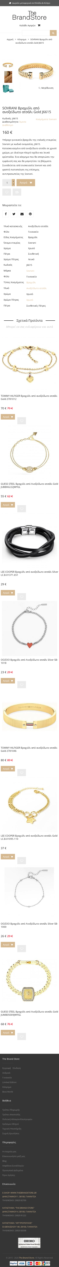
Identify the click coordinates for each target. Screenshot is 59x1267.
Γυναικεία (7, 1077)
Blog (4, 1161)
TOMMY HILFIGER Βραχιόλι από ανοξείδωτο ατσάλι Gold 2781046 (29, 749)
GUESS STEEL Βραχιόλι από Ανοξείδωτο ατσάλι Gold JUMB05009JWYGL (29, 1013)
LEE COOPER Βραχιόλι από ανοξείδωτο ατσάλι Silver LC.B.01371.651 (29, 573)
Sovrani (30, 270)
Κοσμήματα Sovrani (46, 119)
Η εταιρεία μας (9, 1151)
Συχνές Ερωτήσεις (10, 1133)
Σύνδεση (17, 1068)
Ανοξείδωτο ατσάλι (36, 288)
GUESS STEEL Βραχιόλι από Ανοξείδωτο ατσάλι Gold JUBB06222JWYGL (29, 485)
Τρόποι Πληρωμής (11, 1109)
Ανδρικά (6, 1072)
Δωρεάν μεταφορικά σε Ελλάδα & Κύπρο (29, 3)
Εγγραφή (6, 1068)
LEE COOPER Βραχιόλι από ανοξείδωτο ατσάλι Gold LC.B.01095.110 (29, 837)
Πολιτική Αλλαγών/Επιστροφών (17, 1119)
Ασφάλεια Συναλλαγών (13, 1165)
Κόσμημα (6, 1087)
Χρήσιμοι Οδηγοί (10, 1124)
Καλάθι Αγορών (30, 25)
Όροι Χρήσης (8, 1175)
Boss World (7, 1091)
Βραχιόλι (31, 282)
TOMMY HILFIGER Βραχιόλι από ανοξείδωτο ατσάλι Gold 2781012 (29, 397)
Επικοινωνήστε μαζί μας (13, 1156)
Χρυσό (29, 299)
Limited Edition (9, 1082)
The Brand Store (26, 1257)
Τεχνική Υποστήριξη (11, 1128)
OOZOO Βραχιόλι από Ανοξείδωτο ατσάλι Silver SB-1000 (29, 925)
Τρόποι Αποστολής (11, 1114)
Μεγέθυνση (46, 87)
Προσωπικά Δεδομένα (12, 1170)
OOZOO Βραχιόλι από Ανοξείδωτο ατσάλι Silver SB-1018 (29, 661)
